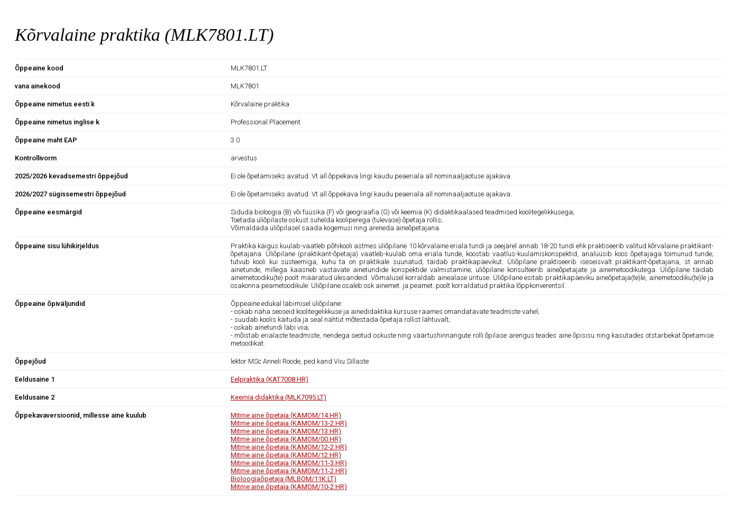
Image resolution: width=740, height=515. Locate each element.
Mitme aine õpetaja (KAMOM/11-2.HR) (289, 471)
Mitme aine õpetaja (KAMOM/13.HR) (286, 431)
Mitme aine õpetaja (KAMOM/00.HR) (286, 439)
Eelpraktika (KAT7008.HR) (269, 379)
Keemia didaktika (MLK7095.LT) (278, 397)
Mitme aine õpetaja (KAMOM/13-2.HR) (289, 423)
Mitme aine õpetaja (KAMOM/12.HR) (286, 455)
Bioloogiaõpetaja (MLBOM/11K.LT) (283, 479)
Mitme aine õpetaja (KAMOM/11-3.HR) (289, 463)
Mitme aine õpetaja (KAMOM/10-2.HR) (289, 487)
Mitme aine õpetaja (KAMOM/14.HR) (286, 415)
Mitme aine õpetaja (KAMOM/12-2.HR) (289, 447)
